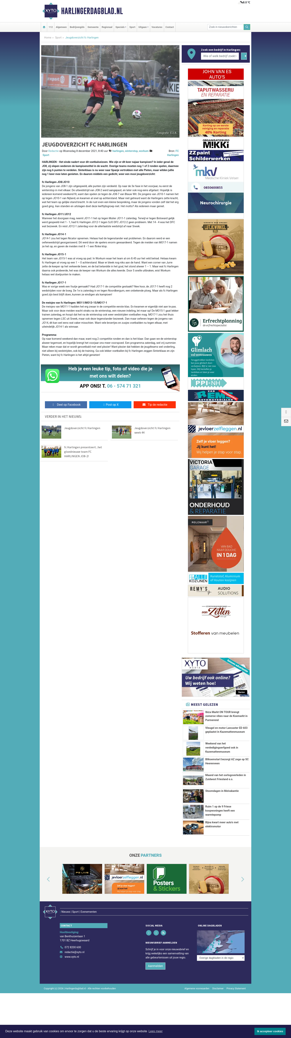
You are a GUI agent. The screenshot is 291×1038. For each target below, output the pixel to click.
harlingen (118, 151)
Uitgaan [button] (142, 27)
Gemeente (93, 27)
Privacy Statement (236, 989)
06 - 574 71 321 (124, 386)
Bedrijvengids (77, 27)
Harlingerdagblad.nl (92, 11)
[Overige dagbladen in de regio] (221, 940)
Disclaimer (217, 989)
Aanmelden (155, 967)
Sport (132, 27)
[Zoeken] (247, 27)
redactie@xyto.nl (74, 953)
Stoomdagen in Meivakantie (222, 791)
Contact (170, 27)
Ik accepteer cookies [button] (270, 1031)
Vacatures (157, 27)
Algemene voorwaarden (196, 989)
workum (143, 151)
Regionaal (107, 27)
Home (47, 37)
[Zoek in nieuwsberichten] (225, 27)
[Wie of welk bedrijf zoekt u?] (220, 56)
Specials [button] (120, 27)
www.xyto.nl (72, 957)
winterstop (131, 151)
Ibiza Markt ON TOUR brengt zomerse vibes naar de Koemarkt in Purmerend (226, 716)
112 (51, 27)
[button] (44, 888)
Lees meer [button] (155, 1031)
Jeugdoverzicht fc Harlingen (82, 428)
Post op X (110, 404)
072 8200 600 (73, 948)
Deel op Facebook (66, 404)
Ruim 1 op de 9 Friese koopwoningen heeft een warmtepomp (220, 810)
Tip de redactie (154, 404)
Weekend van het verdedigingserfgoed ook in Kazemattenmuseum (221, 747)
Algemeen (61, 27)
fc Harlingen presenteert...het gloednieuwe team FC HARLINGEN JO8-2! (83, 451)
